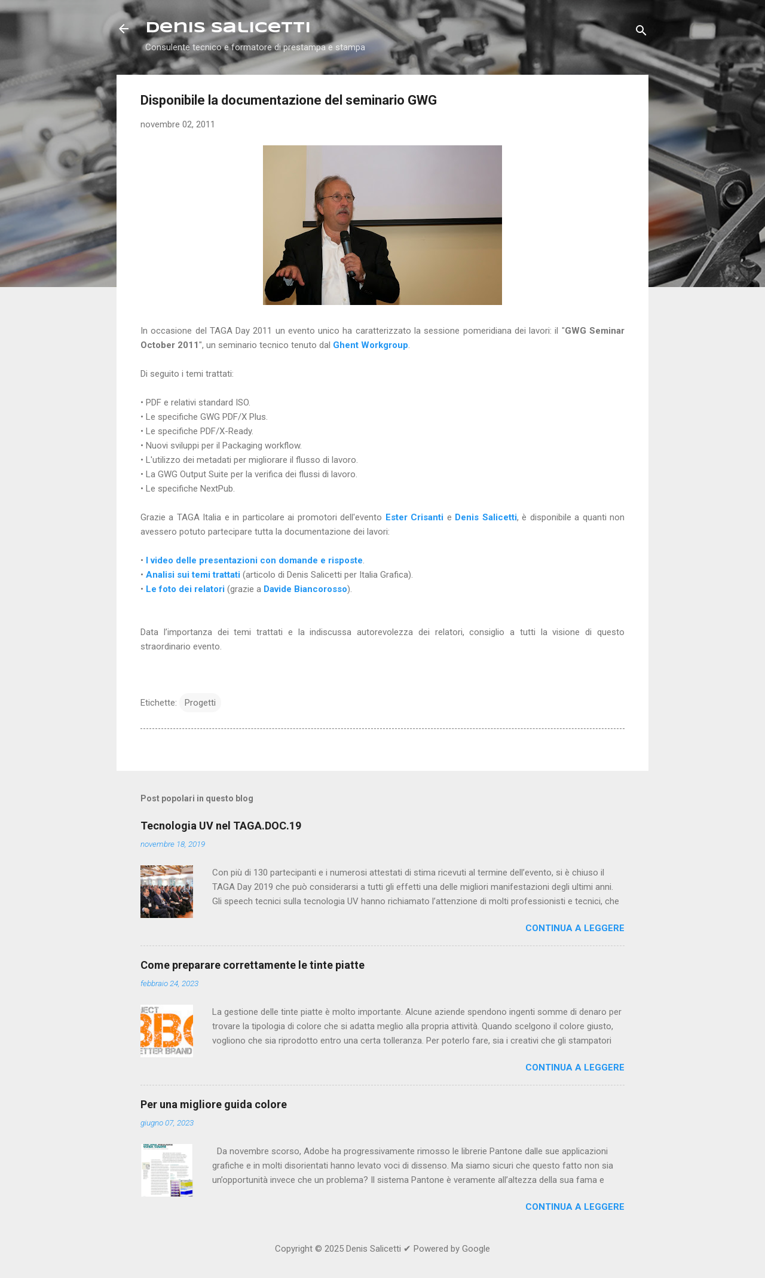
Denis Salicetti (228, 28)
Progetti (200, 702)
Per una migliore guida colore (213, 1104)
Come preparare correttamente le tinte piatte (252, 965)
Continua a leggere (575, 928)
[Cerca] (641, 32)
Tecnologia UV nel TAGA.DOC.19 (220, 825)
